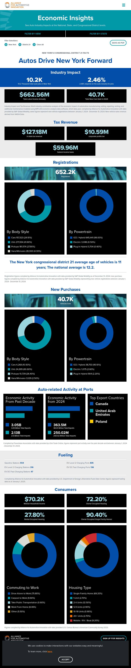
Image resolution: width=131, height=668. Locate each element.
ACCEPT (65, 659)
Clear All (40, 44)
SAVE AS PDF (118, 42)
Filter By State (98, 33)
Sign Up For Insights (113, 638)
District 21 (26, 44)
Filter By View (33, 33)
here (49, 651)
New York (12, 44)
